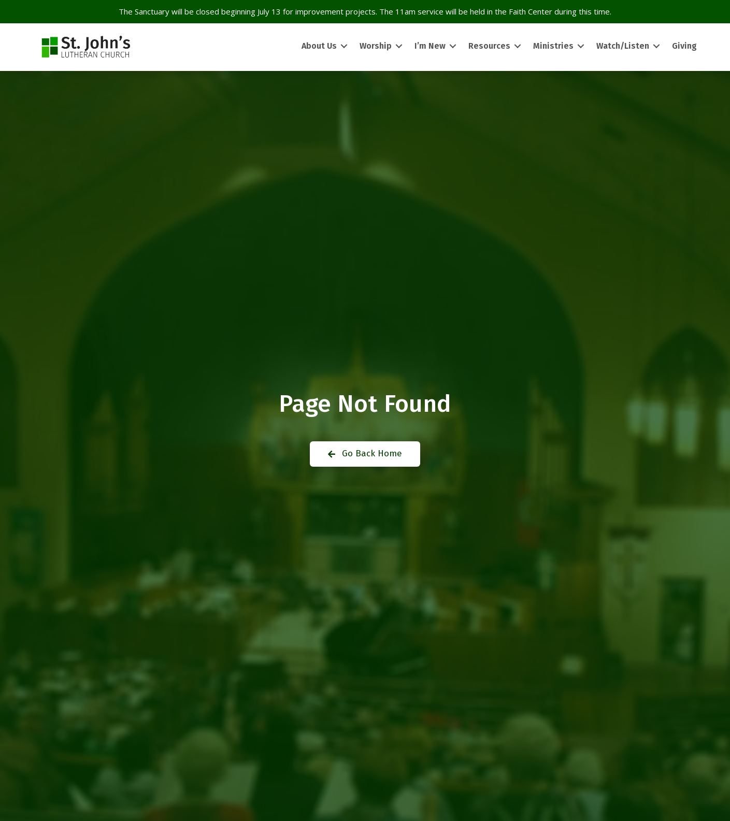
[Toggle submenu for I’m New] (453, 46)
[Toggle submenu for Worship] (399, 46)
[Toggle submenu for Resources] (517, 46)
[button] (365, 454)
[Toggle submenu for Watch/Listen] (656, 46)
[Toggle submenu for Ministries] (581, 46)
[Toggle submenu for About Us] (344, 46)
